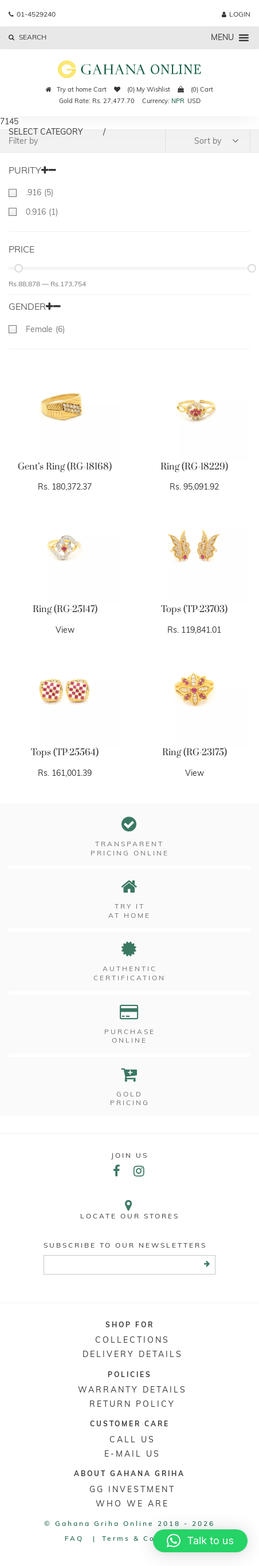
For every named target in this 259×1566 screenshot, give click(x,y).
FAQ (74, 1538)
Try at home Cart (76, 89)
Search (27, 37)
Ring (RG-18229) (194, 466)
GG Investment (132, 1489)
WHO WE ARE (132, 1503)
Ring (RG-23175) (194, 752)
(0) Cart (195, 89)
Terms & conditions (148, 1538)
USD (194, 101)
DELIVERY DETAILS (133, 1354)
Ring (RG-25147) (65, 609)
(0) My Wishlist (142, 89)
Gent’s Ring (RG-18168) (65, 466)
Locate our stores (129, 1209)
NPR (178, 101)
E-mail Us (132, 1454)
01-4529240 (32, 14)
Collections (132, 1340)
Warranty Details (132, 1389)
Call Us (132, 1439)
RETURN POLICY (132, 1404)
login (236, 14)
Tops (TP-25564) (65, 752)
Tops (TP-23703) (194, 609)
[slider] (18, 268)
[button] (200, 1540)
